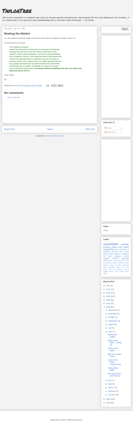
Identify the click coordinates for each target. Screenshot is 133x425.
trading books (124, 271)
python (114, 247)
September (113, 321)
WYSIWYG (122, 260)
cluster (127, 263)
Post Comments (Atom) (55, 136)
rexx (114, 269)
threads (111, 271)
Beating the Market (112, 336)
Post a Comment (13, 97)
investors (118, 265)
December (112, 310)
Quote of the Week (113, 349)
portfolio (125, 244)
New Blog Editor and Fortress (114, 375)
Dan (5, 38)
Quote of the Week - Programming (114, 362)
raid (110, 269)
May (110, 380)
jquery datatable (109, 267)
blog (127, 260)
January (111, 395)
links (120, 247)
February (112, 391)
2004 (108, 403)
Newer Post (9, 129)
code (121, 252)
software (119, 269)
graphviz (118, 254)
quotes (126, 247)
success (126, 269)
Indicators (106, 252)
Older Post (90, 129)
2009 (108, 296)
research (115, 258)
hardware (125, 254)
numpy (105, 254)
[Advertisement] (49, 113)
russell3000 (110, 244)
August (111, 324)
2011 (108, 289)
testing (105, 271)
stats (116, 249)
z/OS (105, 273)
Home (50, 129)
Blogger (79, 420)
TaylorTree (16, 11)
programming (108, 249)
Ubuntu (115, 260)
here (74, 38)
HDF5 (111, 260)
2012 (108, 286)
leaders (118, 267)
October (111, 317)
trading (105, 260)
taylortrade (123, 249)
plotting (126, 256)
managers (117, 256)
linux (109, 256)
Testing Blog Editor (113, 369)
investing (106, 247)
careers (114, 263)
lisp (123, 267)
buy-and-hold (107, 263)
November (112, 314)
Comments (110, 132)
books (111, 254)
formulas (115, 252)
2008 (108, 300)
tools (116, 271)
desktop (105, 265)
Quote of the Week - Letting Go (115, 342)
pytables (106, 258)
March (111, 387)
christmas (121, 263)
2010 (108, 293)
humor (112, 265)
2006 (108, 307)
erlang (126, 252)
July (110, 328)
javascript (126, 265)
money (105, 269)
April (110, 384)
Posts (108, 128)
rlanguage (125, 258)
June (110, 332)
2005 (108, 399)
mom (127, 267)
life (104, 256)
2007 (108, 303)
